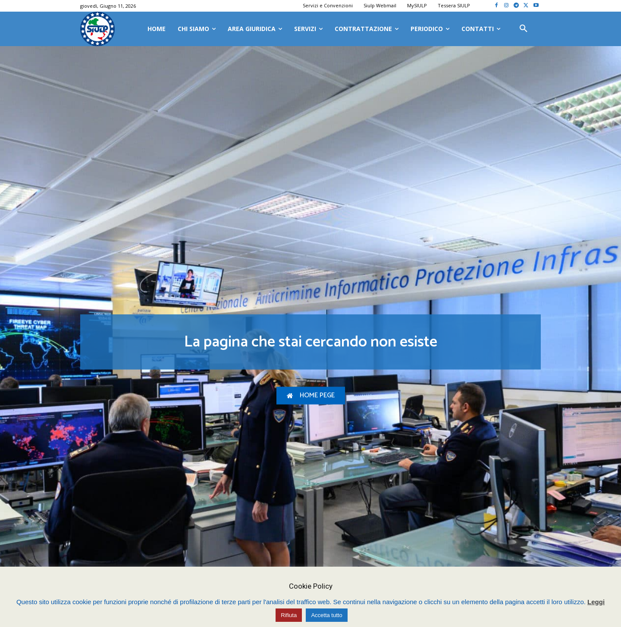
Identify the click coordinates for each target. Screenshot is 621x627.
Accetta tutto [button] (326, 615)
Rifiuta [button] (289, 615)
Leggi (596, 601)
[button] (523, 29)
